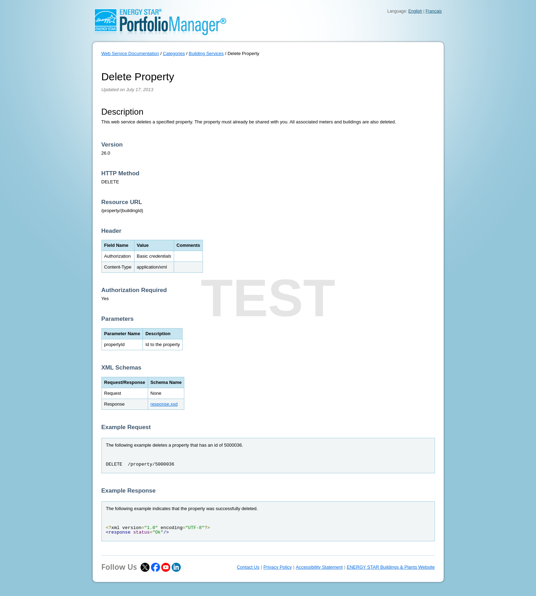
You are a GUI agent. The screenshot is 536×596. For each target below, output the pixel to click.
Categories (174, 53)
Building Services (206, 53)
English (415, 11)
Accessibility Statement (319, 567)
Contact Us (248, 567)
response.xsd (164, 404)
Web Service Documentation (130, 53)
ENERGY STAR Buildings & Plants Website (391, 567)
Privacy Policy (277, 567)
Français (433, 11)
